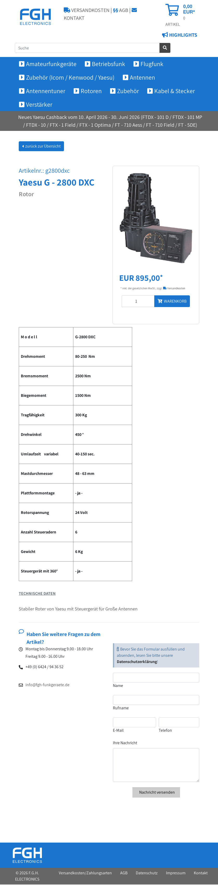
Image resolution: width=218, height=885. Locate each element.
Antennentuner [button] (45, 91)
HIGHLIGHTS (182, 35)
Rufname (121, 708)
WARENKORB (172, 301)
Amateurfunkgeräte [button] (51, 64)
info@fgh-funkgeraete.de (47, 685)
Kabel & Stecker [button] (174, 91)
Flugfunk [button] (151, 64)
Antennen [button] (142, 78)
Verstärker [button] (39, 105)
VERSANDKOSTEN (87, 10)
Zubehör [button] (128, 91)
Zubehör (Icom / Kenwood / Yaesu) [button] (70, 78)
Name (118, 686)
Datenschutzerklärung (137, 662)
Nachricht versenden (156, 792)
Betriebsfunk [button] (108, 64)
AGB (120, 10)
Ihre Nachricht (125, 743)
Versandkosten (174, 289)
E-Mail (118, 731)
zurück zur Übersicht (42, 146)
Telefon (165, 731)
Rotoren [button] (91, 91)
